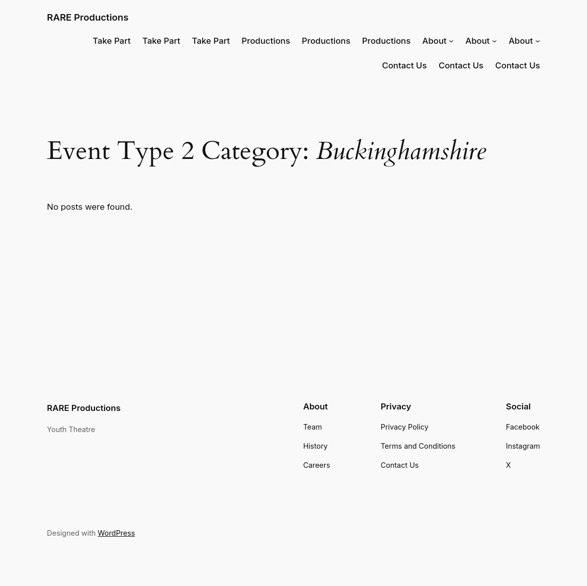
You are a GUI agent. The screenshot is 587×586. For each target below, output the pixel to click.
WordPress (116, 533)
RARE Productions (87, 17)
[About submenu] (451, 40)
